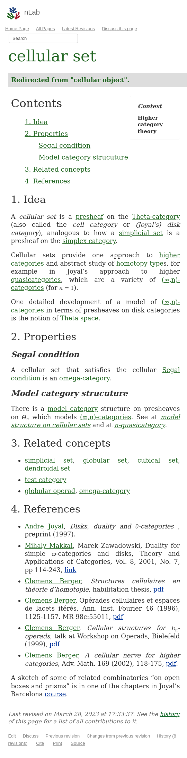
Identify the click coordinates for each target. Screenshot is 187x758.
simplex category (88, 240)
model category (73, 408)
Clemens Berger (53, 581)
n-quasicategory (139, 425)
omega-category (84, 378)
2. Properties (46, 133)
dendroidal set (47, 468)
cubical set (157, 460)
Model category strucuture (83, 157)
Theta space (79, 318)
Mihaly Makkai (48, 545)
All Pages (45, 28)
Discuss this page (119, 28)
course (55, 694)
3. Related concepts (57, 169)
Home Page (17, 28)
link (70, 570)
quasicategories (36, 279)
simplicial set (141, 232)
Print (57, 743)
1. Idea (36, 122)
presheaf (89, 216)
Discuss (31, 736)
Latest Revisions (78, 28)
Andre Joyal (44, 526)
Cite (40, 743)
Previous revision (62, 736)
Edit (12, 736)
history (169, 714)
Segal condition (64, 145)
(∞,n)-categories (105, 417)
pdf (158, 589)
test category (45, 479)
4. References (47, 181)
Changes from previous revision (118, 736)
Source (78, 743)
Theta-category (156, 216)
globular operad (50, 490)
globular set (105, 460)
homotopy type (139, 263)
